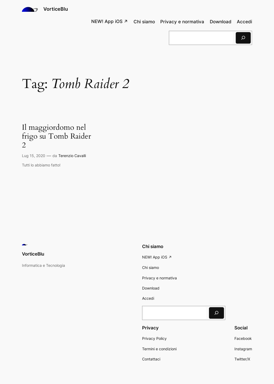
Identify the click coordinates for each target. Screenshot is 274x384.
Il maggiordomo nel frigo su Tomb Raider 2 (56, 136)
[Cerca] (243, 38)
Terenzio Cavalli (72, 155)
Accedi (244, 21)
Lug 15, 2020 (33, 155)
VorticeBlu (55, 9)
